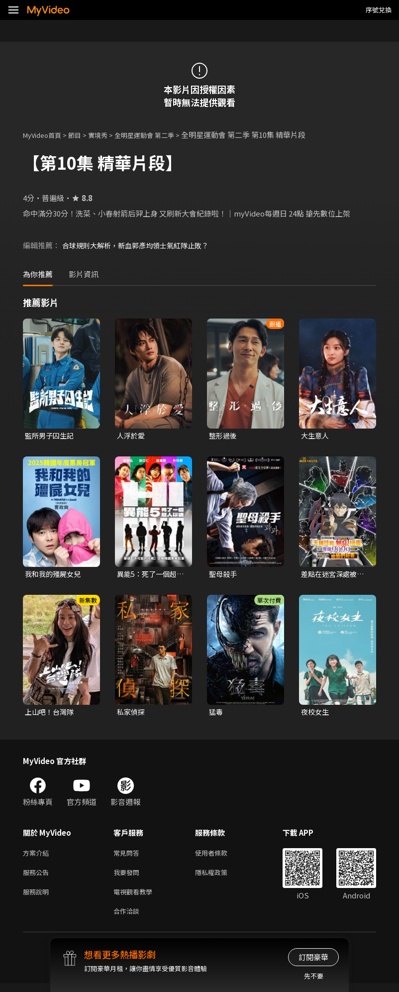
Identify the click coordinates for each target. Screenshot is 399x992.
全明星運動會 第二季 (160, 134)
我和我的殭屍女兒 (55, 575)
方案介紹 (38, 856)
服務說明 (38, 898)
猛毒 (216, 714)
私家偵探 (132, 714)
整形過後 (224, 436)
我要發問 (128, 877)
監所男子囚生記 (51, 436)
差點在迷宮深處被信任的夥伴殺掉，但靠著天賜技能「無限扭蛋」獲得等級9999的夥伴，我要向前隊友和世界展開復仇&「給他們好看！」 (335, 575)
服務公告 (38, 877)
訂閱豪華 (313, 957)
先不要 (313, 976)
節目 (82, 134)
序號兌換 (379, 9)
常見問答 (128, 856)
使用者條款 (219, 856)
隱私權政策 (219, 877)
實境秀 (108, 134)
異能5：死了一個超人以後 (149, 575)
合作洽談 (128, 919)
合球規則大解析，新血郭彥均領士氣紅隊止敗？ (140, 245)
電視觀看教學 (135, 898)
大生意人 (316, 436)
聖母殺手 (224, 575)
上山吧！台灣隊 (51, 714)
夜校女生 (316, 714)
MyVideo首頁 (45, 134)
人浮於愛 (132, 436)
